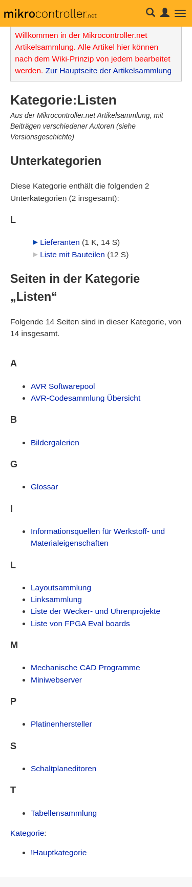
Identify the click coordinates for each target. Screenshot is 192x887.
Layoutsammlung (61, 587)
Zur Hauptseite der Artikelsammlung (109, 70)
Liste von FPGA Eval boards (80, 623)
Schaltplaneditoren (63, 768)
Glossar (44, 486)
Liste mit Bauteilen (72, 254)
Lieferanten (60, 242)
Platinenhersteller (61, 723)
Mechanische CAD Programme (85, 667)
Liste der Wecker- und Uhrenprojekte (95, 611)
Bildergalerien (55, 442)
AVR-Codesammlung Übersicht (85, 398)
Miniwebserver (56, 679)
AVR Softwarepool (63, 386)
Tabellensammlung (64, 813)
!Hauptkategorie (59, 852)
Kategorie (27, 833)
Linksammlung (56, 599)
